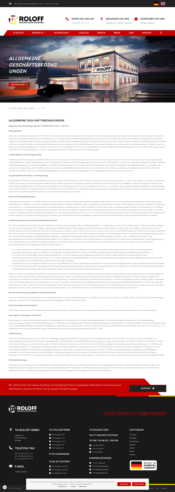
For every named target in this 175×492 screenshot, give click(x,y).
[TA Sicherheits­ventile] (107, 470)
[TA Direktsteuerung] (107, 473)
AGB (157, 488)
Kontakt (163, 488)
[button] (161, 33)
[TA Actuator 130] (67, 438)
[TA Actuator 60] (67, 448)
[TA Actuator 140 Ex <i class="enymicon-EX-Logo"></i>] (67, 466)
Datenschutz (62, 486)
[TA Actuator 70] (67, 445)
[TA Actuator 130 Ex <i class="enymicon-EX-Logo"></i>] (67, 470)
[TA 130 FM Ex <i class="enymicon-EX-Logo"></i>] (107, 449)
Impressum (82, 486)
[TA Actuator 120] (67, 441)
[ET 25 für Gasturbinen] (107, 466)
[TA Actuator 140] (67, 435)
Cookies (73, 486)
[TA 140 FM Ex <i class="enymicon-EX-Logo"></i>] (107, 445)
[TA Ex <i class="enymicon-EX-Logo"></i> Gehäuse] (107, 463)
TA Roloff (17, 488)
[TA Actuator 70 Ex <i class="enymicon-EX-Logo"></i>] (67, 473)
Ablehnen (124, 484)
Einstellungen (5, 487)
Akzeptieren (139, 484)
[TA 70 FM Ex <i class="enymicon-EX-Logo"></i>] (107, 452)
